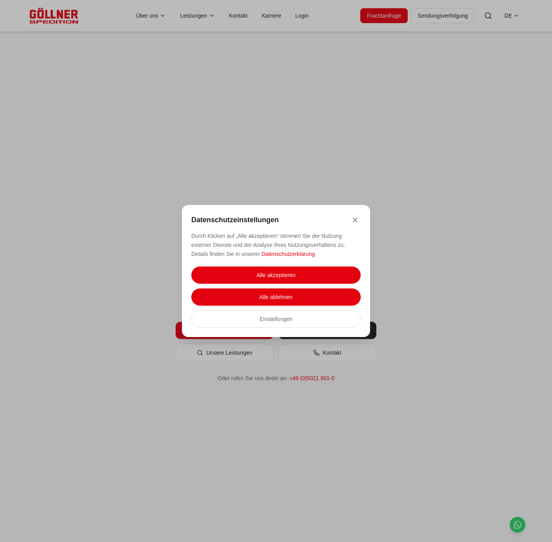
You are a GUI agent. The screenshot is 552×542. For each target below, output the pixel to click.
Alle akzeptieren (276, 275)
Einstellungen (276, 319)
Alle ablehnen (276, 297)
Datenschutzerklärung (288, 254)
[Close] (355, 219)
